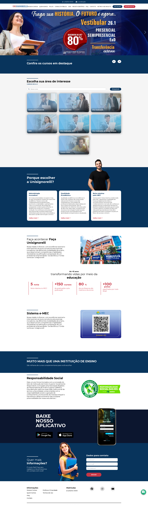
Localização (81, 2)
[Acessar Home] (20, 8)
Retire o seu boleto (104, 6)
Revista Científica (78, 6)
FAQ (87, 6)
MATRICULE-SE (129, 6)
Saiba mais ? (33, 218)
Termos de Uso (48, 493)
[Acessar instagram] (102, 489)
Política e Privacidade (50, 490)
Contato (93, 6)
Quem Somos (43, 6)
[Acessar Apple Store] (65, 435)
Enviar (94, 474)
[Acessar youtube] (113, 489)
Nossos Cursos (33, 6)
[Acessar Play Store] (44, 435)
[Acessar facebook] (92, 489)
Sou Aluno (117, 6)
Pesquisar (115, 89)
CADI (69, 6)
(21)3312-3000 (67, 2)
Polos (51, 6)
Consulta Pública (61, 6)
